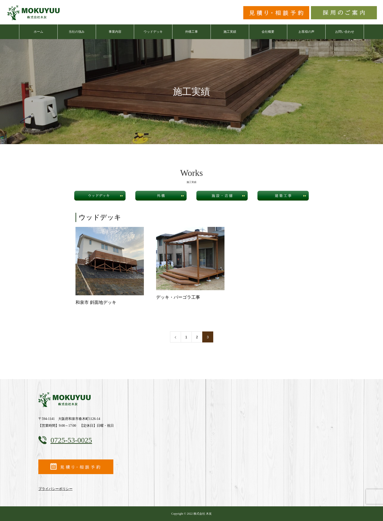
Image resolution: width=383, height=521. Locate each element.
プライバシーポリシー (55, 489)
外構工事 (191, 31)
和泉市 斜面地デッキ (95, 302)
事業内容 (115, 31)
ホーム (38, 31)
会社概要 (268, 31)
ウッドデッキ (153, 31)
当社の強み (77, 31)
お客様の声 (306, 31)
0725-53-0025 (71, 440)
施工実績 (229, 31)
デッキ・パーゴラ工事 (178, 297)
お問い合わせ (344, 31)
